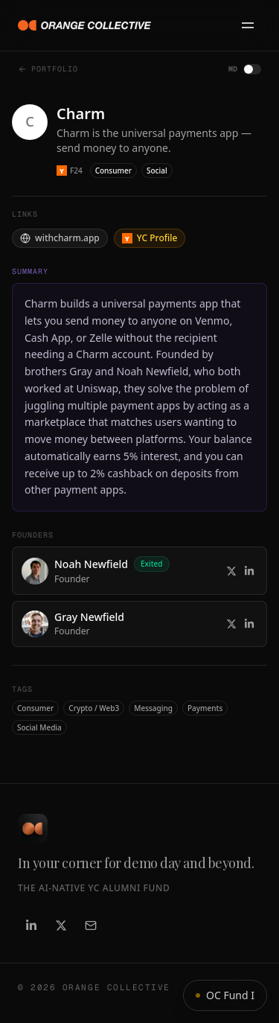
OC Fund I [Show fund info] (225, 995)
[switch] (252, 69)
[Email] (90, 925)
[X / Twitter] (61, 925)
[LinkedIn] (31, 925)
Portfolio (48, 69)
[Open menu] (247, 25)
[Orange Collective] (84, 25)
